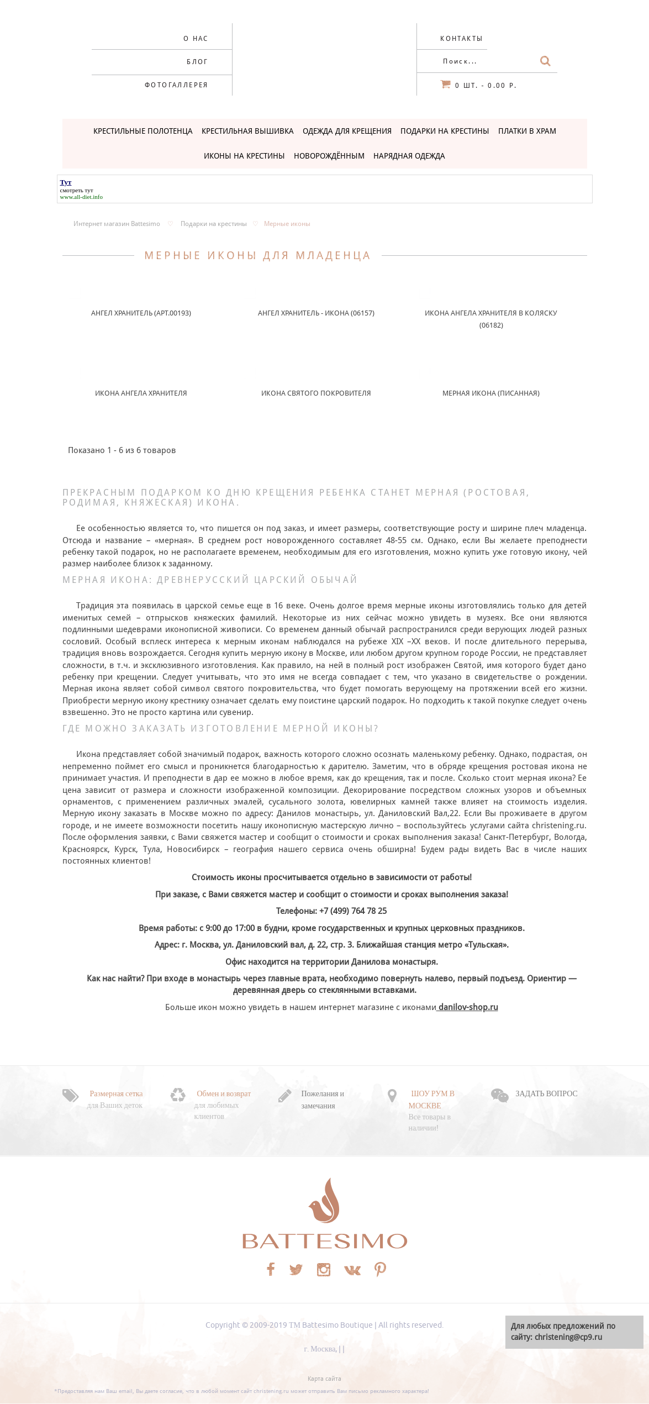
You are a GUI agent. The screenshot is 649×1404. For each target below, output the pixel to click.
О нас (196, 39)
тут (89, 190)
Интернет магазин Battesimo (116, 224)
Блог (198, 62)
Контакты (461, 39)
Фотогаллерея (177, 85)
